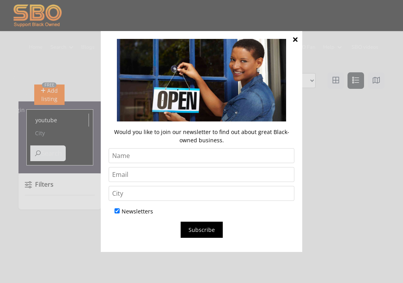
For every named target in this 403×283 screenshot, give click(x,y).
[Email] (201, 174)
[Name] (201, 155)
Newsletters (134, 211)
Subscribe (202, 229)
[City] (201, 193)
